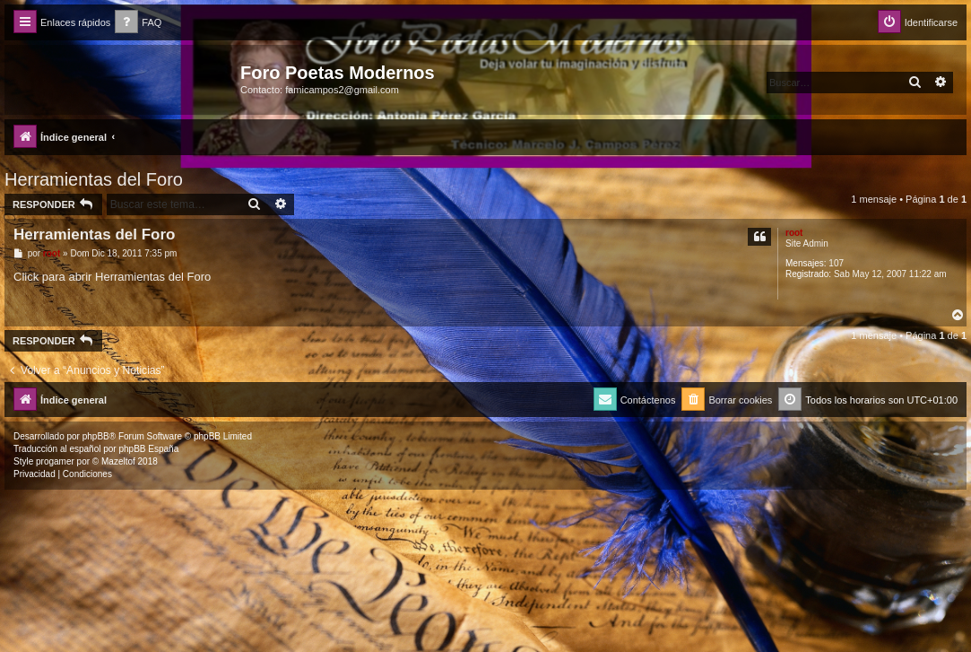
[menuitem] (138, 23)
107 (836, 263)
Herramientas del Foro (93, 179)
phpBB (95, 436)
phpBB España (148, 449)
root (793, 233)
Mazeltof (118, 461)
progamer (55, 461)
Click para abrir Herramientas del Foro (112, 276)
